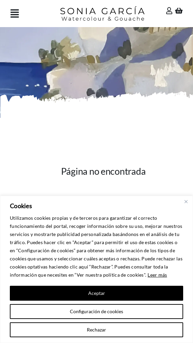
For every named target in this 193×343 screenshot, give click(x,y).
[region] (96, 269)
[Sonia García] (102, 7)
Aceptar (96, 293)
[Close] (186, 201)
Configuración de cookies (96, 311)
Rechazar (96, 330)
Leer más (157, 275)
